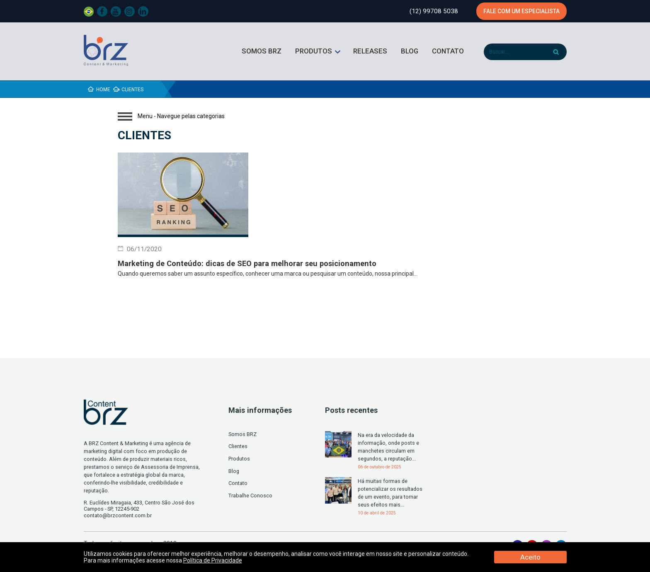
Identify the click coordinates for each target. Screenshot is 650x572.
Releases (370, 51)
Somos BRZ (261, 51)
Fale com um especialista (521, 11)
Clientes (237, 446)
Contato (448, 51)
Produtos (313, 51)
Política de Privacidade (212, 560)
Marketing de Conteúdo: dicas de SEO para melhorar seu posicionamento (248, 263)
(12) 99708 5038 (434, 11)
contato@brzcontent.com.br (118, 515)
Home (103, 89)
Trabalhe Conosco (250, 495)
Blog (409, 51)
